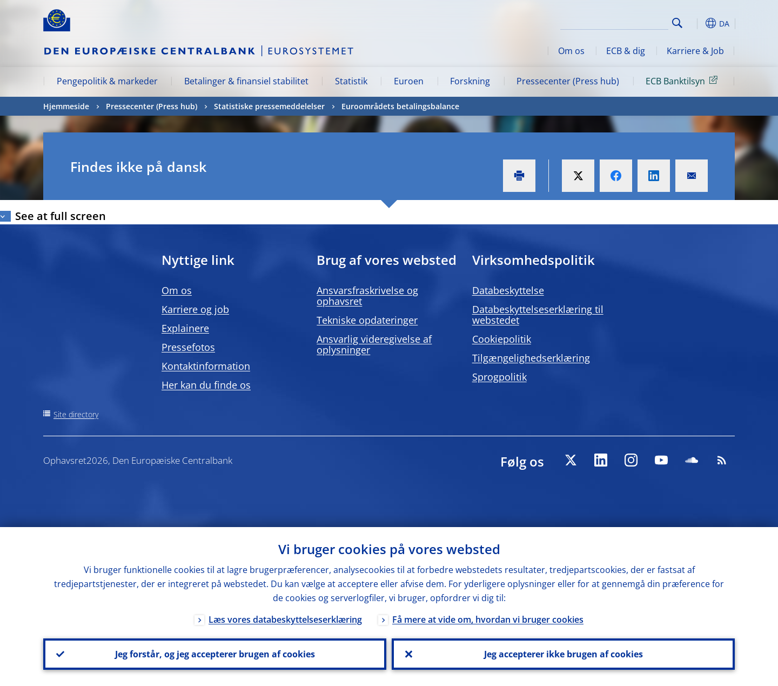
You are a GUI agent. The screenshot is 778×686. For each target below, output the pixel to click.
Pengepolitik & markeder (107, 81)
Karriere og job (195, 309)
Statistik (351, 81)
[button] (697, 23)
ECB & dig (625, 51)
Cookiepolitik (501, 338)
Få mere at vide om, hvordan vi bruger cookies (488, 619)
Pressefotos (188, 347)
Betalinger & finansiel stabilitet (246, 81)
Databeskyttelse (508, 290)
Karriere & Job (695, 51)
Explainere (185, 328)
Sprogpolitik (499, 376)
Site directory (75, 414)
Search (677, 23)
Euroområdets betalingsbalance (400, 106)
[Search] (614, 22)
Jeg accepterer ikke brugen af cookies (563, 654)
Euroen (409, 81)
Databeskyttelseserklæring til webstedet (537, 315)
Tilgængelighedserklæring (531, 357)
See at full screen (60, 216)
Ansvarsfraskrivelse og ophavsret (367, 296)
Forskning (470, 81)
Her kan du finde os (206, 384)
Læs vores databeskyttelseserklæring (285, 619)
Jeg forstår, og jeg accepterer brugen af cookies (215, 654)
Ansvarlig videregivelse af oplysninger (374, 344)
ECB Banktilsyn (683, 80)
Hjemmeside (66, 106)
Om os (571, 51)
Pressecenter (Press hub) (568, 81)
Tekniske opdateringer (367, 320)
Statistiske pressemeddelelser (269, 106)
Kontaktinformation (206, 365)
